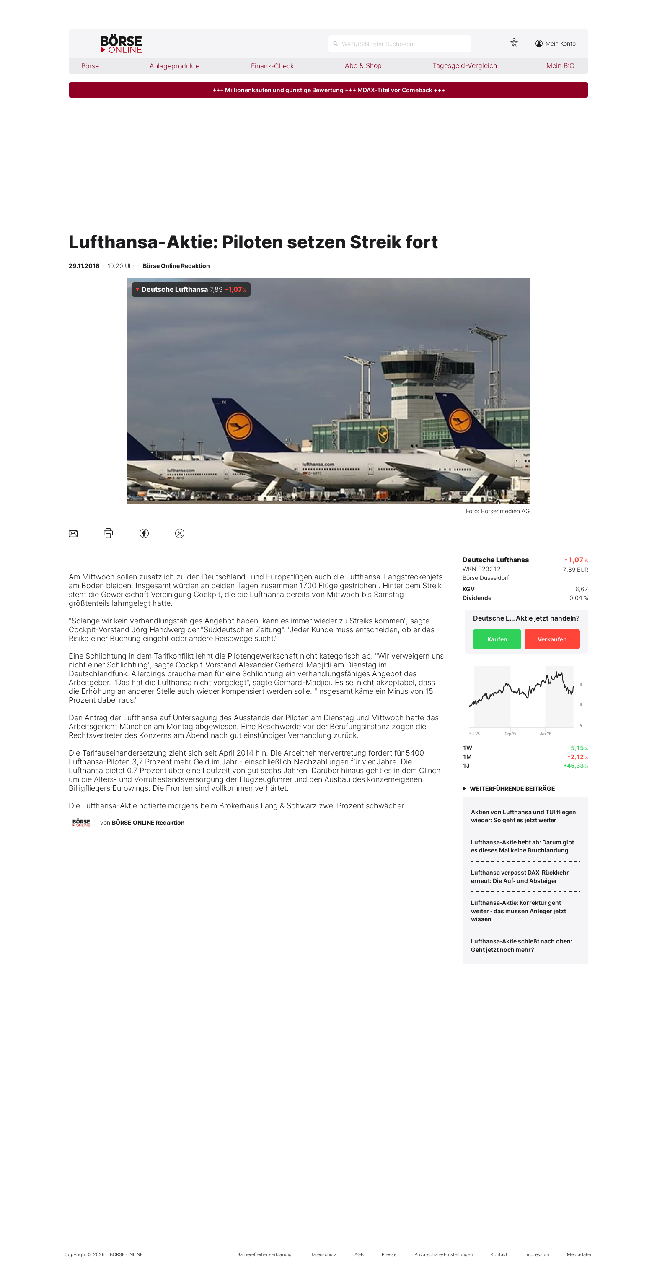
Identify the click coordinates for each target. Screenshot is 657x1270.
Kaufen (497, 639)
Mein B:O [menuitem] (560, 65)
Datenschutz (323, 1254)
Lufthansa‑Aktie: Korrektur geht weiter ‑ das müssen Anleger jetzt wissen (518, 910)
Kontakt (499, 1254)
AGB (359, 1254)
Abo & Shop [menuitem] (363, 65)
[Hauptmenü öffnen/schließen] (85, 43)
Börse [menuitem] (90, 66)
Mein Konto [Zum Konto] (555, 43)
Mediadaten (579, 1254)
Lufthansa (363, 576)
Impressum (537, 1254)
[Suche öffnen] (399, 43)
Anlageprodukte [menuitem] (174, 66)
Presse (389, 1254)
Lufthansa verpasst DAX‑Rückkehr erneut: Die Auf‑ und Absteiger (520, 876)
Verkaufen (552, 639)
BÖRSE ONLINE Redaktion (148, 822)
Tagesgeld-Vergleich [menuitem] (464, 65)
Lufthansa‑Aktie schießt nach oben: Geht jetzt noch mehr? (521, 945)
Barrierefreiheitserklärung (264, 1254)
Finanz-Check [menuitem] (272, 66)
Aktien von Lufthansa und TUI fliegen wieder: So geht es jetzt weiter (523, 816)
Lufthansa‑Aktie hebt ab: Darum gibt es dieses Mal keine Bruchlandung (522, 846)
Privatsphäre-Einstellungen (443, 1254)
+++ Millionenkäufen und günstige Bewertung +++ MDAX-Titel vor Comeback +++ (328, 89)
